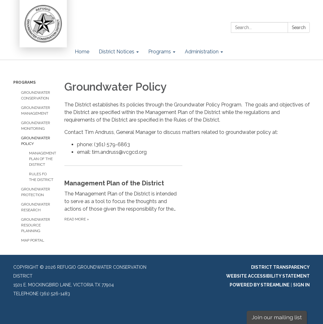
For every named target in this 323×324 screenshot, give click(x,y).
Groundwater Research (35, 207)
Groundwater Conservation (35, 95)
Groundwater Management (35, 110)
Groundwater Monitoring (35, 126)
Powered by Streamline (260, 284)
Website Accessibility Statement (268, 276)
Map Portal (32, 240)
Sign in (301, 284)
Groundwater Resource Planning (35, 225)
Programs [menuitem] (159, 52)
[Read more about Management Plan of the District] (123, 194)
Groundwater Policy (35, 141)
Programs (24, 82)
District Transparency (280, 267)
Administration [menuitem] (202, 52)
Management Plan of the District (42, 159)
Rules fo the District (41, 177)
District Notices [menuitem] (116, 52)
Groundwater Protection (35, 192)
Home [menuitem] (82, 52)
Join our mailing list (277, 317)
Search (299, 27)
